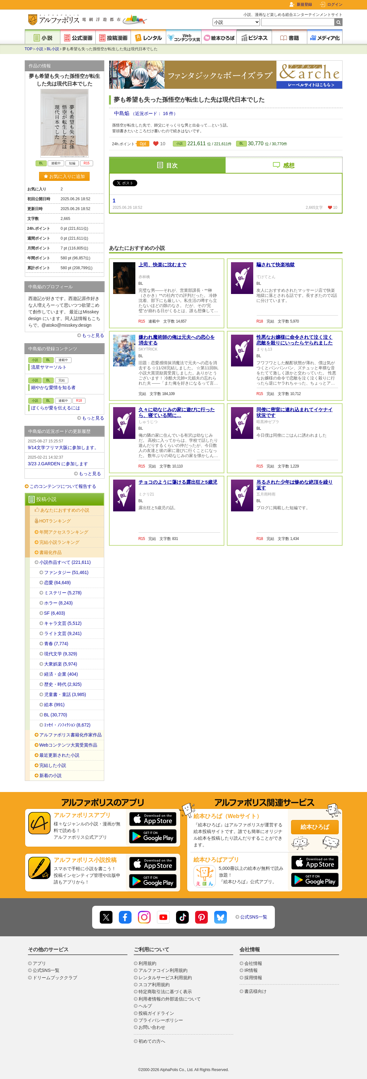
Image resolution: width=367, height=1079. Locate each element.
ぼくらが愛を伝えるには (55, 407)
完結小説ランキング (59, 542)
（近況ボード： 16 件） (154, 113)
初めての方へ (152, 1041)
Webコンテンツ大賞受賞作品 (68, 745)
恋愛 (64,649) (57, 582)
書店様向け (255, 991)
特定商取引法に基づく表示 (165, 991)
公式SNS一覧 (253, 916)
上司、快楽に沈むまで (162, 264)
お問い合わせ (152, 1027)
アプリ (39, 963)
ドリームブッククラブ (55, 977)
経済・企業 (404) (61, 674)
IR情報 (251, 970)
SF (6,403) (54, 613)
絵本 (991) (54, 704)
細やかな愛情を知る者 (53, 387)
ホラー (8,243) (58, 602)
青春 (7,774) (56, 643)
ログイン (335, 4)
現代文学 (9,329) (60, 653)
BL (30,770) (55, 714)
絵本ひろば (315, 827)
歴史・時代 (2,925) (63, 684)
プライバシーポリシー (161, 1020)
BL (241, 143)
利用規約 (147, 963)
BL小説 (53, 49)
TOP (28, 49)
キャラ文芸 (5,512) (63, 623)
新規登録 (304, 4)
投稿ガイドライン (156, 1013)
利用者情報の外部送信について (170, 998)
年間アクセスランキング (63, 532)
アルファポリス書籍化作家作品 (70, 734)
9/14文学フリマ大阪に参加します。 (64, 444)
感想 (289, 165)
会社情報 (253, 963)
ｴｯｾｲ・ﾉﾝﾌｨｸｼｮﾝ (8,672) (67, 724)
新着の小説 (50, 775)
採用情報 (253, 977)
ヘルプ (145, 1005)
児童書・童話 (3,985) (65, 694)
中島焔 (122, 113)
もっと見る (93, 335)
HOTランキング (55, 520)
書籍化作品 (50, 552)
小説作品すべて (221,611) (65, 562)
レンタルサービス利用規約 (165, 977)
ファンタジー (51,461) (66, 572)
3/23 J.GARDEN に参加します (64, 460)
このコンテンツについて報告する (63, 486)
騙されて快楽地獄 (275, 264)
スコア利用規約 (154, 984)
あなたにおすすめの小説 (64, 510)
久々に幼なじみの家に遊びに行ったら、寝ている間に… (177, 412)
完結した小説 (52, 765)
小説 (39, 49)
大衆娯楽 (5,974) (60, 663)
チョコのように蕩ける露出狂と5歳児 (178, 482)
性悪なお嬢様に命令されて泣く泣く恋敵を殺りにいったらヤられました (294, 339)
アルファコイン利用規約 (163, 970)
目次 (172, 165)
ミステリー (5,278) (63, 592)
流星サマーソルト (49, 367)
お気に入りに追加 (64, 176)
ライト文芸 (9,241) (63, 633)
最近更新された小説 (59, 755)
